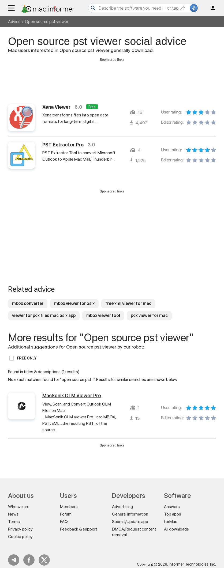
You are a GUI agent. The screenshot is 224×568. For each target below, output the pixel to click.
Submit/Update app (130, 516)
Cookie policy (20, 531)
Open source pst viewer (46, 21)
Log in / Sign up (210, 8)
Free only (27, 353)
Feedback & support (78, 524)
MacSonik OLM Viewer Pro (71, 390)
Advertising (122, 501)
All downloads (176, 524)
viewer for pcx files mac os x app (44, 310)
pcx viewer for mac (149, 310)
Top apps (172, 509)
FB (29, 555)
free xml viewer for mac (128, 298)
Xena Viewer (56, 102)
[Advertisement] (112, 75)
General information (130, 509)
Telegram (13, 555)
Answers (172, 501)
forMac (170, 516)
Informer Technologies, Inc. (192, 559)
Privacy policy (20, 524)
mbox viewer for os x (74, 298)
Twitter (44, 555)
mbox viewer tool (103, 310)
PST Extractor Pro (63, 140)
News (13, 509)
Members (69, 501)
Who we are (18, 501)
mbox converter (27, 298)
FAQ (64, 516)
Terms (14, 516)
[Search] (143, 8)
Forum (66, 509)
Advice (14, 21)
